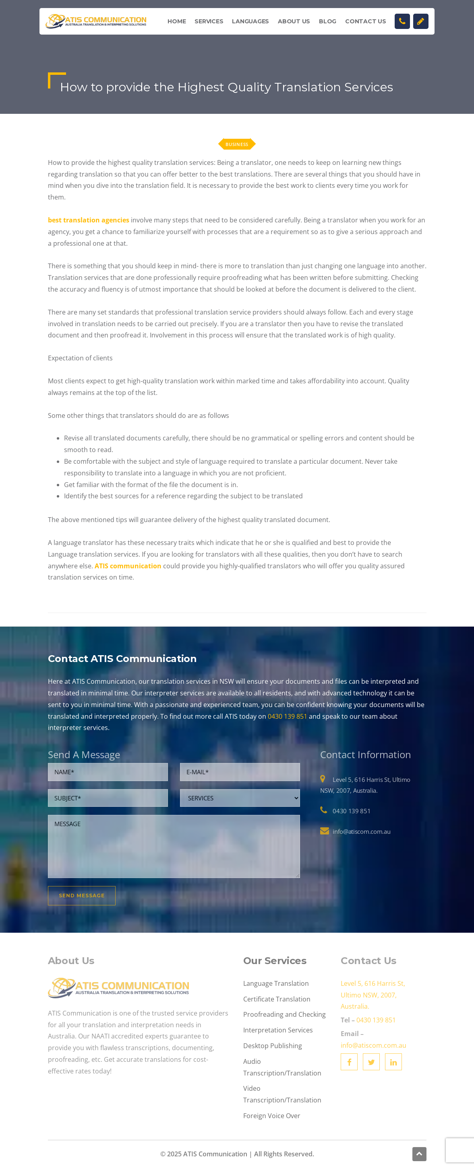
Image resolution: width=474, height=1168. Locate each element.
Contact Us (365, 21)
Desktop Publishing (272, 1045)
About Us (294, 21)
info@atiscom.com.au (361, 831)
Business (237, 144)
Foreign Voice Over (271, 1115)
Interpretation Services (278, 1030)
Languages (250, 21)
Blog (327, 21)
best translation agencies (88, 220)
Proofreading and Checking (284, 1014)
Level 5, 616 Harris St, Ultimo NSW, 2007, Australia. (373, 995)
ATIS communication (128, 565)
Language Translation (276, 983)
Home (177, 21)
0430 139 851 (287, 716)
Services (209, 21)
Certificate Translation (276, 999)
